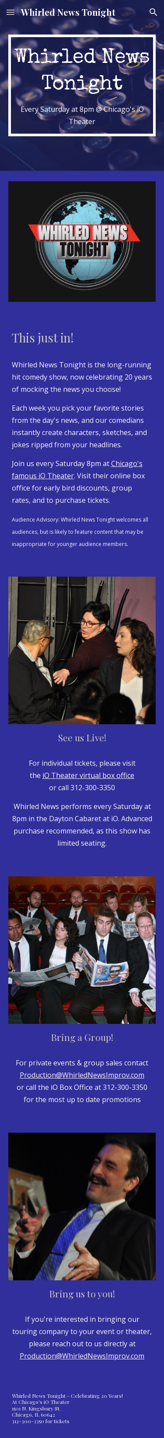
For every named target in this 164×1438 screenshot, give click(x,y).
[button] (10, 12)
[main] (82, 85)
